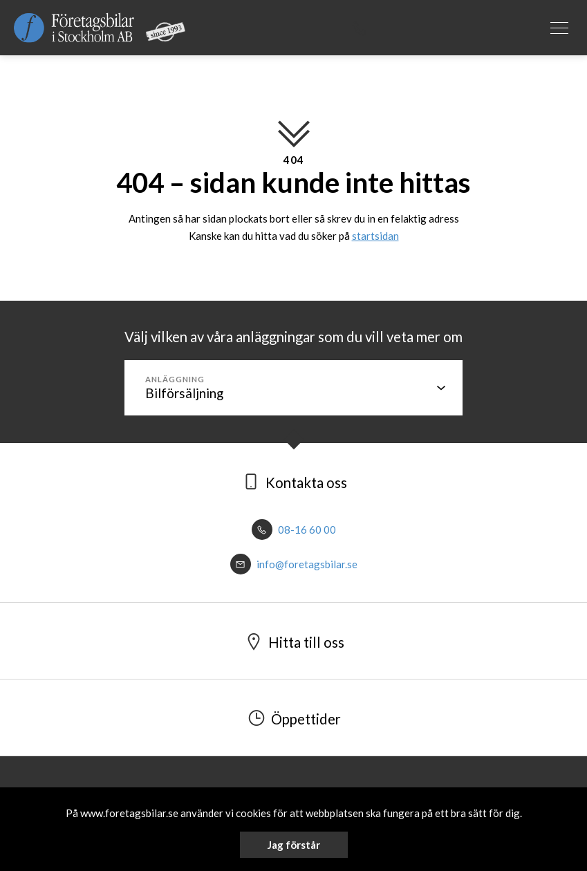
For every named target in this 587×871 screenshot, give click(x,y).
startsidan (375, 236)
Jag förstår (294, 845)
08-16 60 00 (294, 529)
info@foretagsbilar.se (293, 564)
